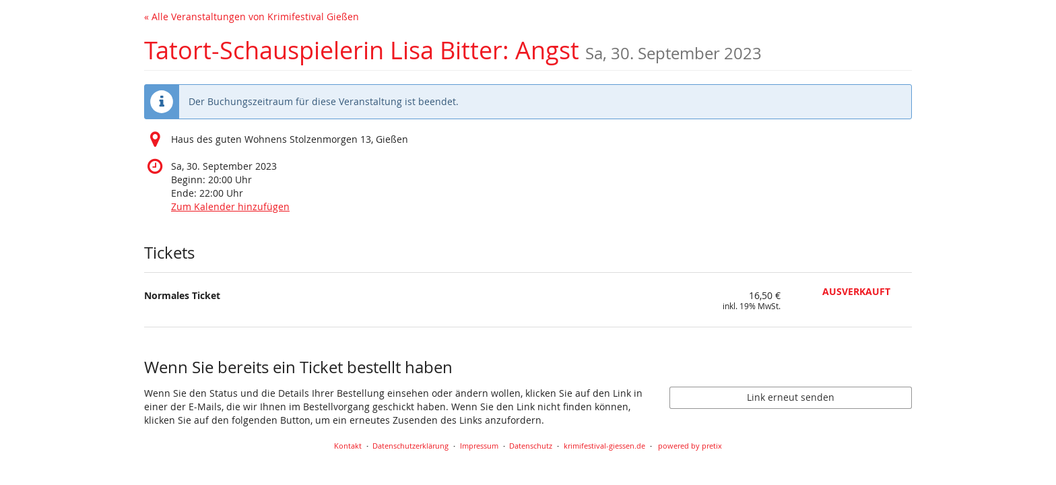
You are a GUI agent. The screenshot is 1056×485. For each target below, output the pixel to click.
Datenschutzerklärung (410, 446)
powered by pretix (690, 446)
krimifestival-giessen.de (604, 446)
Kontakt (348, 446)
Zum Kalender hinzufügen (230, 206)
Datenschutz (530, 446)
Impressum (479, 446)
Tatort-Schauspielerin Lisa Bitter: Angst (453, 50)
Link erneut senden (790, 397)
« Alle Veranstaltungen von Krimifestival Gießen (251, 16)
